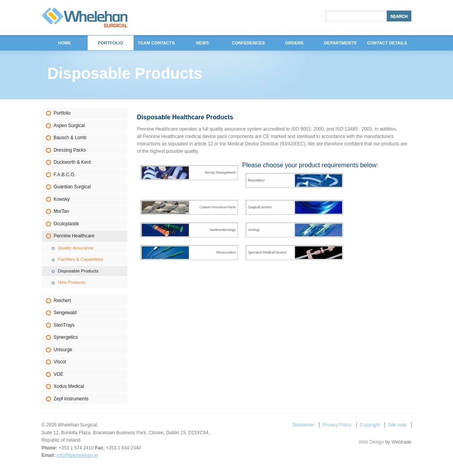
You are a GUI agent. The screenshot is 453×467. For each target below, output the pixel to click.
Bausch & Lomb (70, 137)
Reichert (62, 300)
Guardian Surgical (72, 186)
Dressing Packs (70, 150)
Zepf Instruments (71, 399)
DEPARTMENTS (340, 43)
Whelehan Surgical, (84, 17)
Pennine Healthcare (74, 236)
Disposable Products (78, 271)
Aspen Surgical (69, 125)
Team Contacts (156, 43)
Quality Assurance (76, 248)
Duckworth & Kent (72, 162)
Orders (294, 43)
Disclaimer (303, 425)
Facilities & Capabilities (81, 259)
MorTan (61, 211)
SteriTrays (64, 325)
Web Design (371, 442)
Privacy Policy (337, 425)
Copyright (370, 425)
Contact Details (387, 43)
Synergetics (66, 337)
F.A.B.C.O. (65, 174)
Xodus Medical (69, 386)
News (202, 43)
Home (64, 43)
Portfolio (62, 113)
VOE (58, 374)
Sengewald (65, 312)
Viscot (60, 361)
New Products (72, 282)
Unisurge (63, 349)
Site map (397, 425)
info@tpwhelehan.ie (77, 455)
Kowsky (62, 199)
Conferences (248, 43)
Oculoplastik (66, 223)
